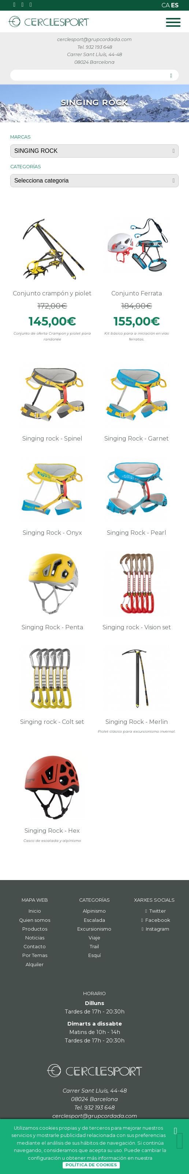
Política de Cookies (91, 1164)
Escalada (94, 920)
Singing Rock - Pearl (136, 532)
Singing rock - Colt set (52, 721)
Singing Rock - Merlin (136, 721)
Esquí (94, 955)
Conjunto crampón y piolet (52, 293)
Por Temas (34, 955)
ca (166, 5)
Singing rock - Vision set (137, 627)
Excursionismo (94, 929)
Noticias (34, 938)
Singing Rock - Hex (52, 830)
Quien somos (34, 920)
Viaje (94, 938)
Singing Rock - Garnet (136, 438)
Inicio (35, 911)
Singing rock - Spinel (52, 438)
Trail (94, 946)
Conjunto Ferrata (136, 293)
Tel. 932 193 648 (94, 47)
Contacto (34, 946)
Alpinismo (94, 911)
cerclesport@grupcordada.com (94, 39)
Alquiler (35, 964)
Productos (34, 929)
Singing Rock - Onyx (52, 532)
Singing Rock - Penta (52, 627)
